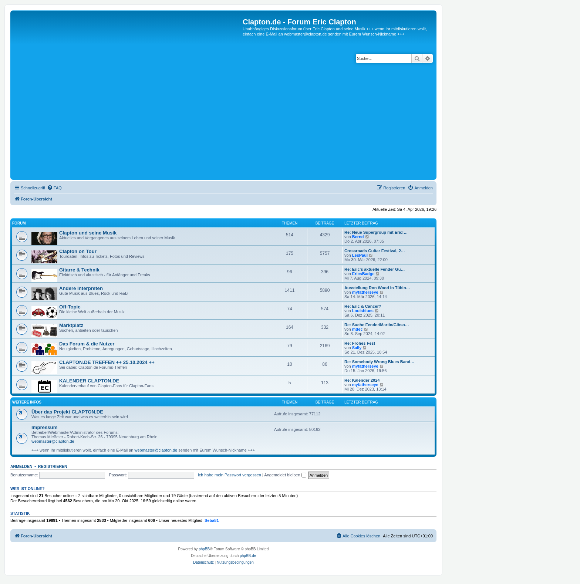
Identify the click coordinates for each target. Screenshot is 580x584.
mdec (357, 329)
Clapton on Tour (78, 251)
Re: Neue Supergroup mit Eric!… (376, 232)
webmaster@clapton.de (52, 441)
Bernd (358, 236)
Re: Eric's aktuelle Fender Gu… (374, 269)
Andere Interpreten (81, 288)
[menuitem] (54, 187)
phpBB (204, 549)
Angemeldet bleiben (285, 475)
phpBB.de (248, 556)
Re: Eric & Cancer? (362, 306)
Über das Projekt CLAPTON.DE (67, 412)
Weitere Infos (26, 402)
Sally (357, 347)
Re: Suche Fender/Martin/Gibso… (376, 325)
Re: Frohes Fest (359, 343)
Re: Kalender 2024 (362, 380)
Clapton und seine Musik (88, 233)
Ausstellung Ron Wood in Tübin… (377, 288)
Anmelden (21, 466)
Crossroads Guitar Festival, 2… (374, 251)
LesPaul (360, 255)
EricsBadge (363, 273)
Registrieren (52, 466)
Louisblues (363, 310)
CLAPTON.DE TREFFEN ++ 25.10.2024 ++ (107, 362)
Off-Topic (70, 307)
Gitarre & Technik (79, 270)
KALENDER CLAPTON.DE (89, 381)
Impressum (44, 427)
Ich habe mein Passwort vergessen (229, 475)
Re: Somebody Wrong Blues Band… (379, 361)
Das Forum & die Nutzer (86, 344)
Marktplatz (71, 325)
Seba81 (212, 520)
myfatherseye (365, 292)
